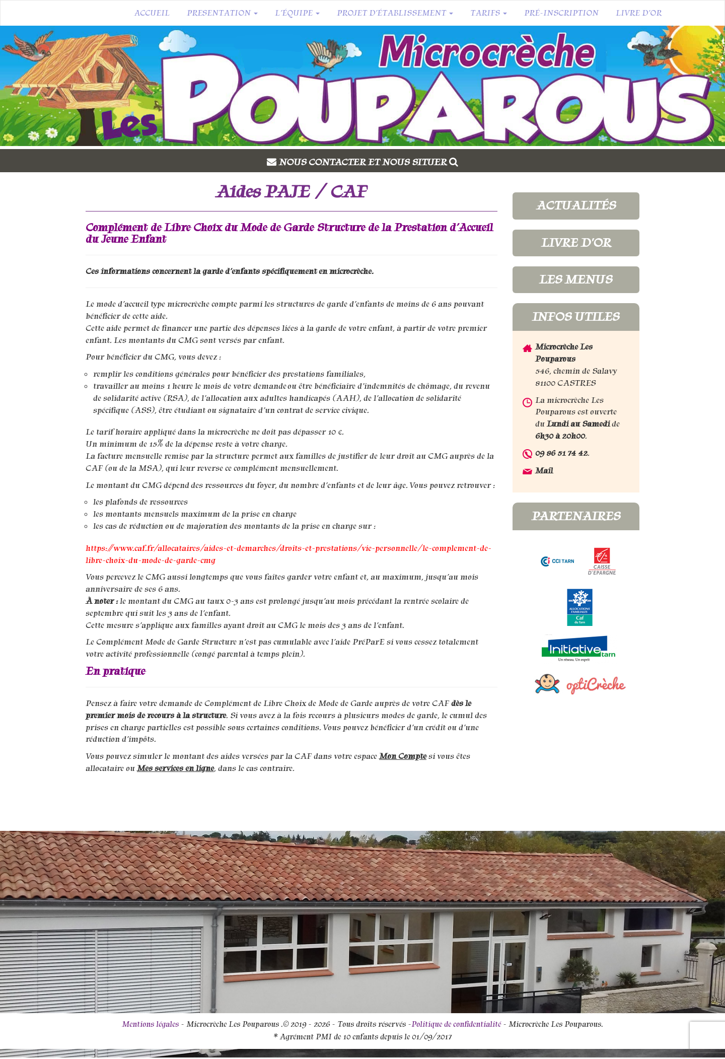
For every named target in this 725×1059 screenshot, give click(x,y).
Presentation (222, 13)
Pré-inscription (561, 13)
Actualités (576, 205)
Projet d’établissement (395, 13)
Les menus (575, 279)
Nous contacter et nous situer (368, 162)
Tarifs (488, 13)
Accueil (152, 13)
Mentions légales (150, 1024)
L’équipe (297, 13)
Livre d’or (639, 13)
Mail (544, 470)
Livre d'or (576, 243)
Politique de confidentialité (456, 1024)
